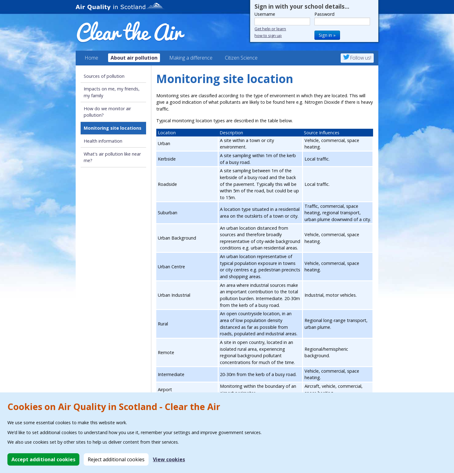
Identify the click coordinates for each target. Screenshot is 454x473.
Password (324, 14)
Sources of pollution (104, 76)
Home (91, 57)
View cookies (169, 459)
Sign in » (327, 35)
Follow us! (357, 57)
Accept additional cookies (43, 459)
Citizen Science (241, 57)
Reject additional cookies (116, 459)
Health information (103, 141)
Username (264, 14)
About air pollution (134, 57)
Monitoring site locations (112, 128)
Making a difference (191, 57)
